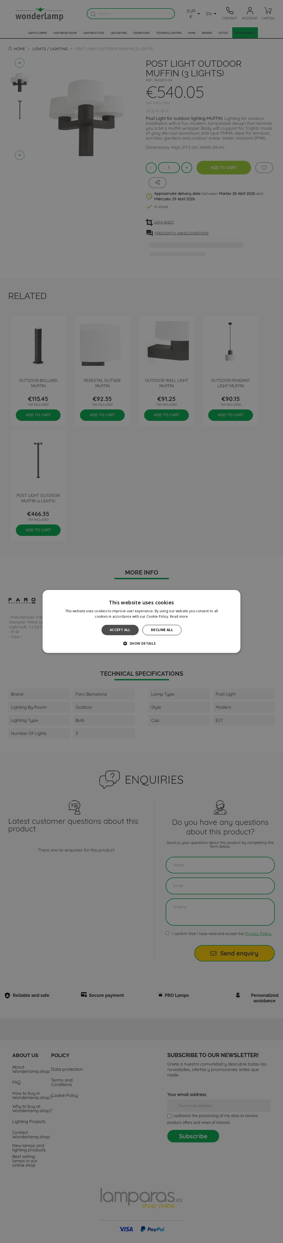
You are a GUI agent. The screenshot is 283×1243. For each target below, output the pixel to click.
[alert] (141, 621)
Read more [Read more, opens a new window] (179, 616)
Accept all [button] (120, 629)
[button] (141, 643)
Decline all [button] (162, 629)
